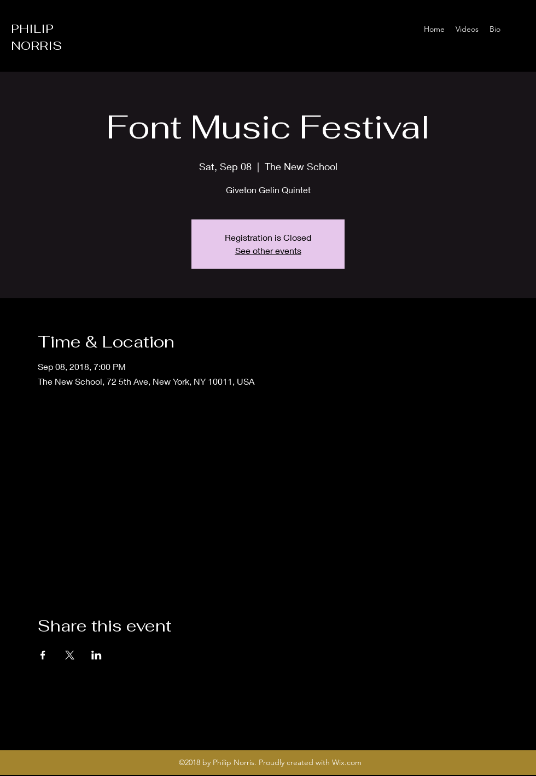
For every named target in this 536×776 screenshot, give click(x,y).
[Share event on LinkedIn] (96, 655)
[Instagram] (519, 29)
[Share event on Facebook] (43, 655)
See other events (268, 250)
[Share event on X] (70, 655)
